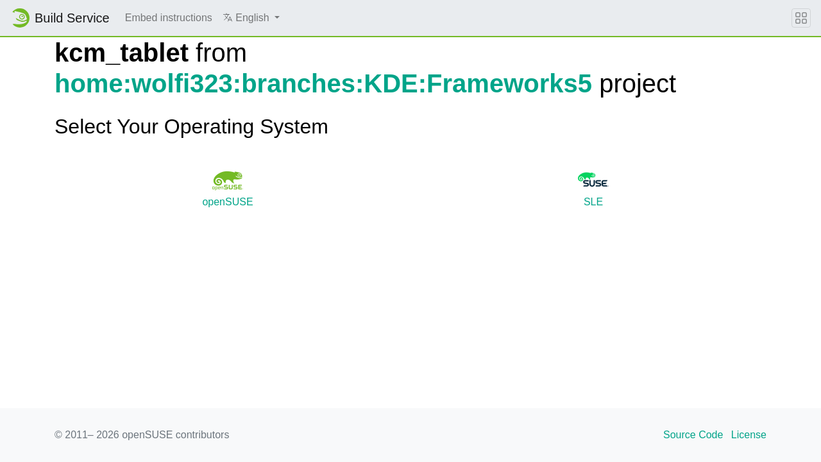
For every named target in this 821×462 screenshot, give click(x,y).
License (748, 434)
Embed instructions (168, 17)
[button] (251, 18)
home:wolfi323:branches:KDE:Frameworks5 (323, 83)
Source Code (693, 434)
